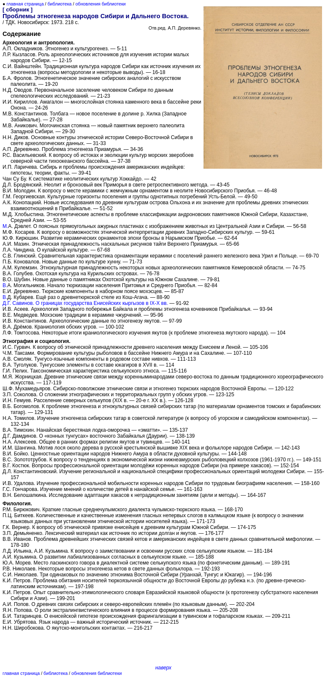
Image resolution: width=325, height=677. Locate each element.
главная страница (25, 3)
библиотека (59, 3)
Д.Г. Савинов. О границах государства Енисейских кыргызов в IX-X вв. (85, 303)
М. (5, 226)
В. (5, 285)
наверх (163, 668)
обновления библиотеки (100, 3)
